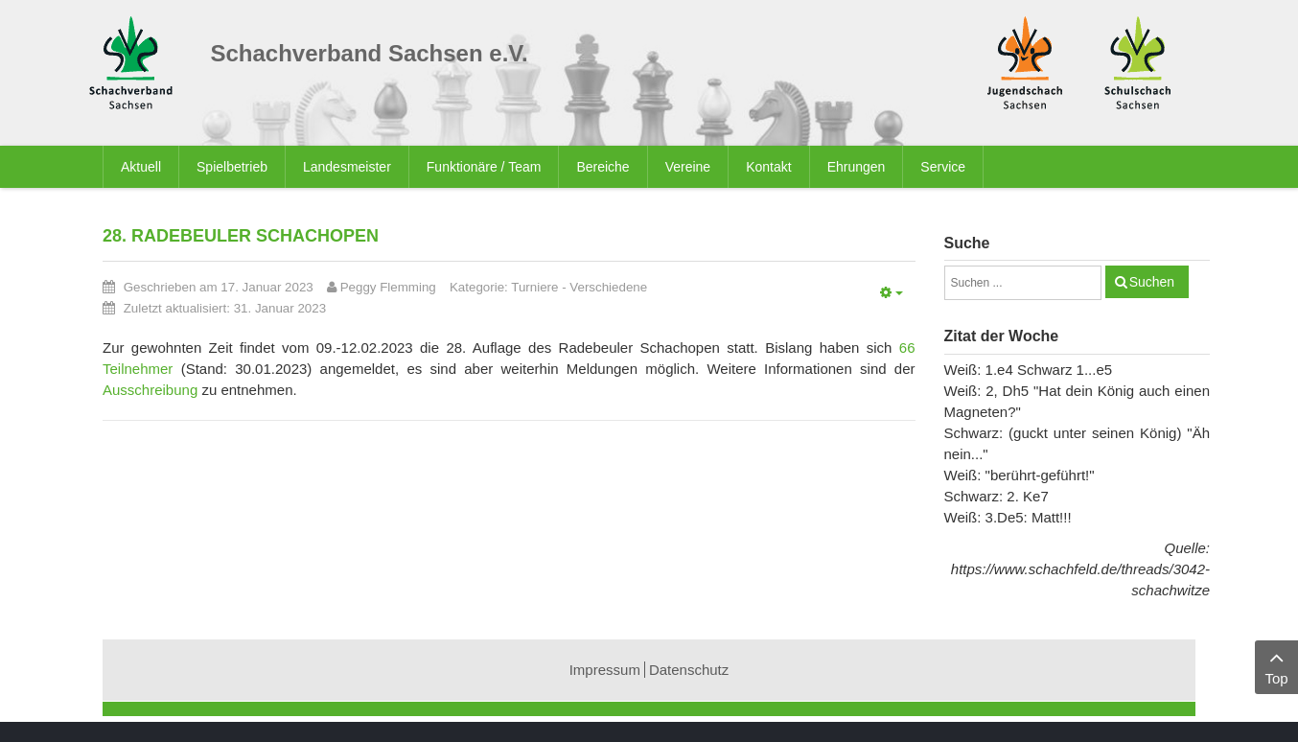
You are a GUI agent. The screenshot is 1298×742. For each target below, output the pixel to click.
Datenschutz (689, 669)
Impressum (604, 669)
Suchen (1151, 282)
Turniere (534, 287)
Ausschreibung (150, 390)
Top (1276, 665)
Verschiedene (608, 287)
